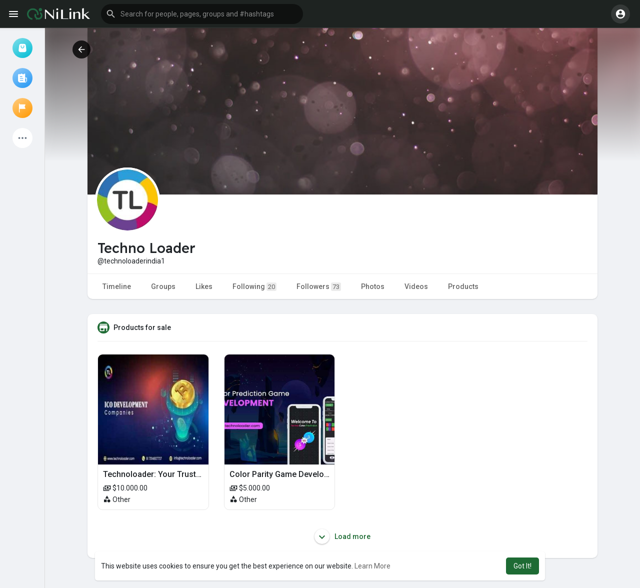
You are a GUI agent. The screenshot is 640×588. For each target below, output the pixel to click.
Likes (204, 286)
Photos (372, 286)
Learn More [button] (372, 566)
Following (254, 286)
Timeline (116, 286)
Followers (318, 286)
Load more (342, 536)
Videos (416, 286)
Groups (163, 286)
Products (463, 286)
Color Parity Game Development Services (305, 474)
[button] (202, 14)
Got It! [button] (523, 566)
